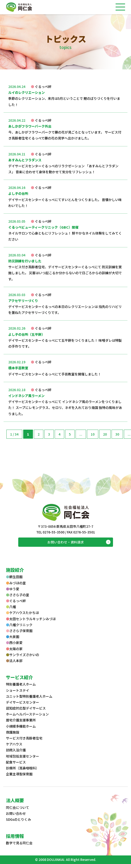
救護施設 (12, 732)
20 (105, 434)
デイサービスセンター (22, 702)
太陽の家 (14, 648)
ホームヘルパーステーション (27, 714)
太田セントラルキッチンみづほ (31, 618)
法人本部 (14, 660)
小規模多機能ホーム (21, 726)
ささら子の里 (17, 594)
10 (93, 434)
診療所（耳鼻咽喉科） (22, 768)
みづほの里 (16, 583)
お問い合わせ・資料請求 (65, 542)
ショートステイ (17, 690)
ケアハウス (14, 744)
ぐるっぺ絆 (16, 600)
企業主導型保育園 (19, 774)
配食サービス (16, 762)
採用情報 (15, 836)
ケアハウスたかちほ (22, 612)
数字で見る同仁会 (19, 842)
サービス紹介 (19, 677)
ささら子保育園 (19, 630)
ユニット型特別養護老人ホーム (29, 696)
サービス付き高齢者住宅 (24, 738)
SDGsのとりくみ (18, 819)
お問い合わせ (16, 813)
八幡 (11, 606)
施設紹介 (15, 569)
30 (117, 434)
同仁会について (17, 807)
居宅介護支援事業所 (21, 720)
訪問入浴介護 (16, 750)
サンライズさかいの (22, 654)
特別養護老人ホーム (21, 684)
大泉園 (12, 636)
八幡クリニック (19, 624)
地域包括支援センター (22, 756)
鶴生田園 (14, 576)
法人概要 (15, 800)
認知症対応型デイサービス (26, 708)
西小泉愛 (14, 642)
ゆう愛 (12, 588)
